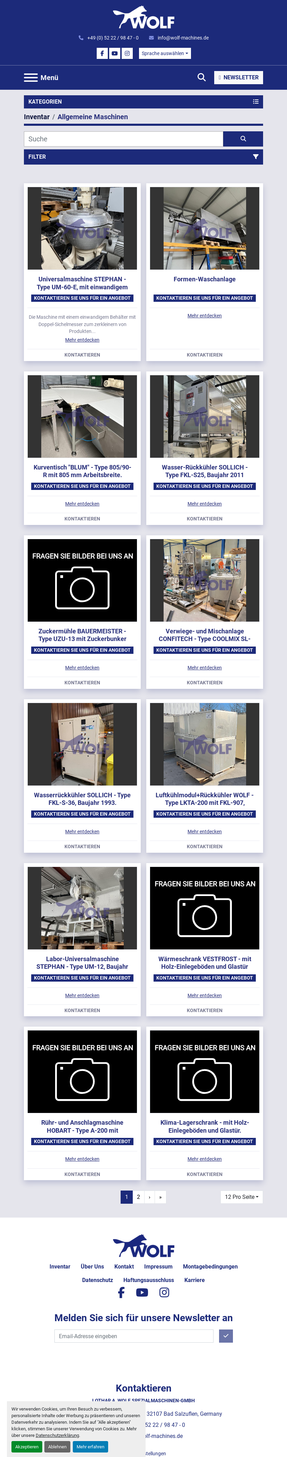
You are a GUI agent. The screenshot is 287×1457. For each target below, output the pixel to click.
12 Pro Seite (239, 1197)
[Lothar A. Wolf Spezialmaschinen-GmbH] (143, 1245)
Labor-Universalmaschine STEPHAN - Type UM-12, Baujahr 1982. (82, 966)
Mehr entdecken (82, 340)
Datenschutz (97, 1280)
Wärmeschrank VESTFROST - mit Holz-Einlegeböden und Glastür (204, 963)
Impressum (158, 1266)
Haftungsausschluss (148, 1280)
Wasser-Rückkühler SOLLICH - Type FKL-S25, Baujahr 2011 (205, 471)
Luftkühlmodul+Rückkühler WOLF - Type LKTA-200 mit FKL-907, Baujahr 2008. (205, 802)
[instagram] (127, 53)
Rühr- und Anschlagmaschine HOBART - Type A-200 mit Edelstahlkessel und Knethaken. (82, 1130)
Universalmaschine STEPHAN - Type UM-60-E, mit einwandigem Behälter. (82, 286)
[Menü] (31, 77)
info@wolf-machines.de (183, 38)
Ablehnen (57, 1446)
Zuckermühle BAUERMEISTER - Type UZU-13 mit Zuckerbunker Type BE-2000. (82, 638)
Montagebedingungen (210, 1266)
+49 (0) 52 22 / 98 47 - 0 (112, 38)
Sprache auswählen (163, 53)
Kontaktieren (82, 355)
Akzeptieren (26, 1446)
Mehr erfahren (90, 1446)
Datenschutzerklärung (57, 1435)
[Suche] (123, 139)
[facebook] (102, 53)
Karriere (194, 1280)
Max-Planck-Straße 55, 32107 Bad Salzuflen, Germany (155, 1414)
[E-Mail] (134, 1336)
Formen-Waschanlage (205, 279)
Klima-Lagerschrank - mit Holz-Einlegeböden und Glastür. (204, 1126)
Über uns (92, 1266)
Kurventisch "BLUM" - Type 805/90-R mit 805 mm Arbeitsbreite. (82, 471)
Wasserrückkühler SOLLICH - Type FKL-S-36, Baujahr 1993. (82, 799)
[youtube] (114, 53)
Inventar (60, 1266)
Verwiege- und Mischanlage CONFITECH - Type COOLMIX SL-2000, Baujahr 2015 (205, 638)
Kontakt (124, 1266)
